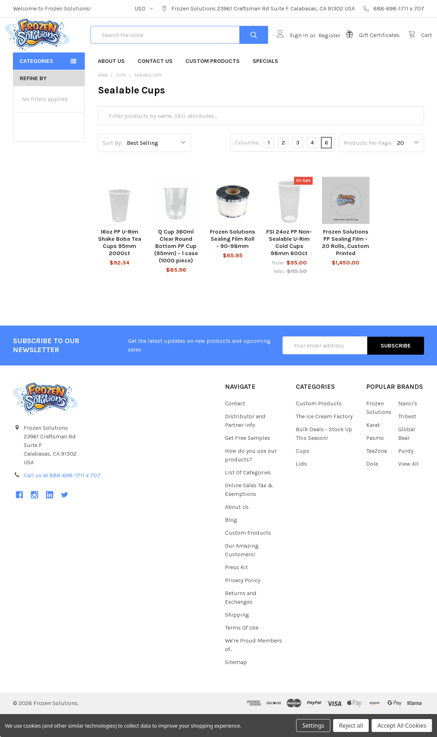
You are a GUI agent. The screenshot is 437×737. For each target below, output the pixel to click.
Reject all (351, 725)
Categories (36, 84)
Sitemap (236, 685)
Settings (313, 725)
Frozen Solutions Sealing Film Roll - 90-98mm (232, 262)
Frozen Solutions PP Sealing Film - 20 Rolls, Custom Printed (345, 266)
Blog (231, 543)
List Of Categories (248, 495)
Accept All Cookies (401, 725)
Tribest (407, 439)
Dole (372, 487)
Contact (235, 426)
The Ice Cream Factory (324, 439)
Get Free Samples (247, 461)
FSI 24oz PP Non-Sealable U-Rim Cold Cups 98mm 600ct (289, 266)
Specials (265, 84)
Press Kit (236, 590)
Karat (373, 448)
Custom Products (212, 84)
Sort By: (112, 166)
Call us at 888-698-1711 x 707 (62, 498)
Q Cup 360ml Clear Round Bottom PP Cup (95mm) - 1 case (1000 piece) (176, 269)
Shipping (237, 638)
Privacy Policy (242, 603)
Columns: (247, 166)
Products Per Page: (368, 166)
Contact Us (155, 84)
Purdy (405, 474)
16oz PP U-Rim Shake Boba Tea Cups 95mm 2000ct (119, 266)
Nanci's (407, 426)
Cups (302, 474)
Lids (301, 487)
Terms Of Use (241, 651)
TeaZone (376, 474)
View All (408, 487)
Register (321, 46)
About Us (111, 84)
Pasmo (375, 461)
